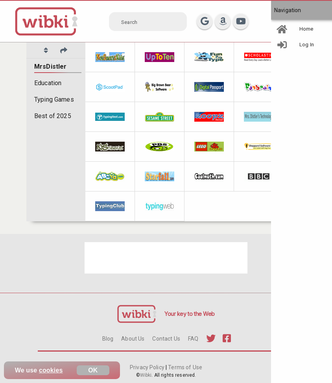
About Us (132, 339)
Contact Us (166, 339)
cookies (51, 370)
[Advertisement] (166, 258)
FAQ (193, 339)
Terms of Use (184, 367)
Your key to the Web (189, 313)
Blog (108, 339)
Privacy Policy (148, 367)
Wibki (146, 375)
